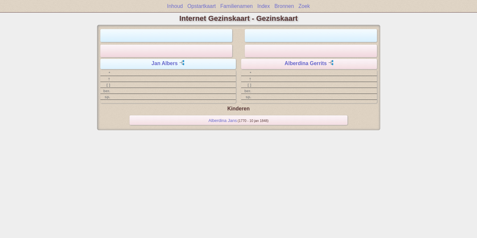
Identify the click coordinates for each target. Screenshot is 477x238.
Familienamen (236, 6)
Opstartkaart (201, 6)
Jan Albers (164, 63)
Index (263, 6)
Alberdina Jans (222, 120)
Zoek (304, 6)
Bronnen (284, 6)
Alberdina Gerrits (306, 63)
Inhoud (175, 6)
